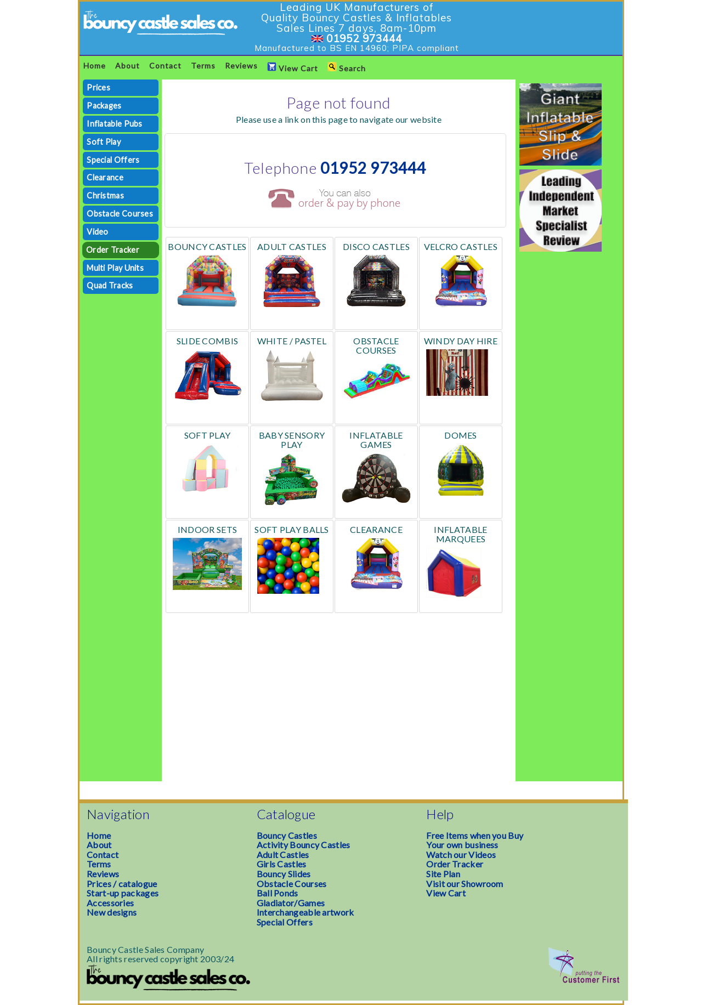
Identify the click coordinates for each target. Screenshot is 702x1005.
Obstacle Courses (120, 213)
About (127, 65)
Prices (98, 87)
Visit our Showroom (464, 883)
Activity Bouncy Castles (303, 844)
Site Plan (443, 873)
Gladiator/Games (291, 903)
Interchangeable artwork (305, 912)
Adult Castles (283, 854)
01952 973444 (364, 38)
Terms (203, 65)
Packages (104, 105)
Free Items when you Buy (474, 835)
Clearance (105, 177)
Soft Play (104, 141)
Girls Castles (282, 864)
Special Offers (113, 159)
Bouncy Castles (287, 835)
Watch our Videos (461, 854)
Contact (165, 65)
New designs (112, 912)
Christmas (105, 195)
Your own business (462, 844)
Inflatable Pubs (115, 123)
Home (94, 65)
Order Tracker (112, 249)
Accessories (110, 903)
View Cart (292, 67)
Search (346, 67)
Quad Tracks (110, 285)
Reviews (241, 65)
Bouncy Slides (284, 873)
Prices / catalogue (122, 883)
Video (98, 231)
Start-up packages (122, 893)
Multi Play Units (115, 267)
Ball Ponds (277, 893)
